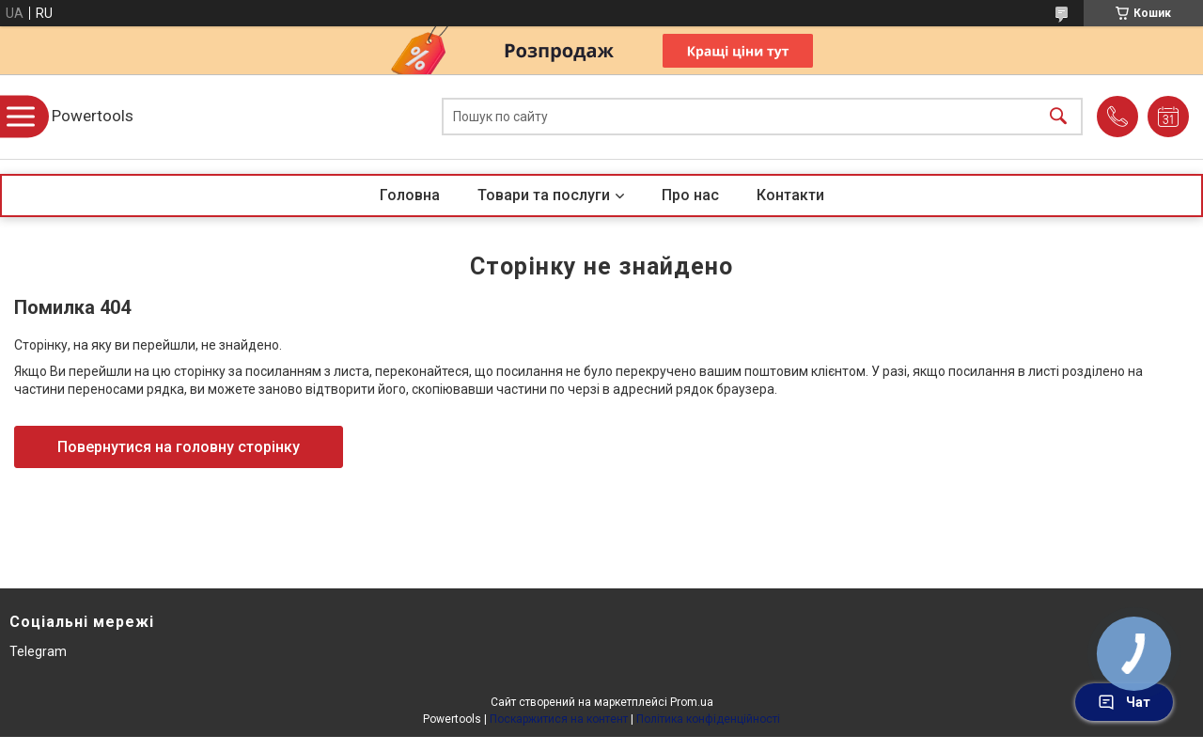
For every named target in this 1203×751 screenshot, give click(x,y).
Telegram (38, 651)
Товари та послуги (543, 195)
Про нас (690, 195)
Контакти (790, 195)
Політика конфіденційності (708, 719)
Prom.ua (691, 702)
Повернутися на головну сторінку (178, 447)
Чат (1124, 702)
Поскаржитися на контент (559, 719)
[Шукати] (1058, 117)
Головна (410, 195)
